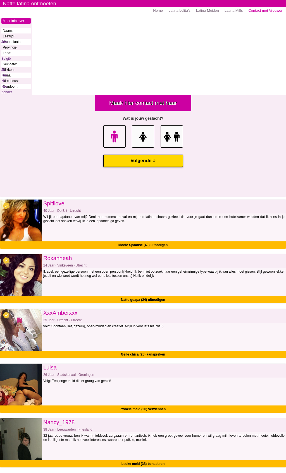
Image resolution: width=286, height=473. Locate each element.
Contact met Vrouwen (265, 10)
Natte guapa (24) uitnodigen (143, 300)
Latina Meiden (207, 10)
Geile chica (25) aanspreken (143, 354)
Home (158, 10)
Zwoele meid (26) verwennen (143, 409)
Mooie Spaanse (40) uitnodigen (143, 245)
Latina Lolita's (179, 10)
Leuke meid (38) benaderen (143, 464)
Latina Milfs (234, 10)
